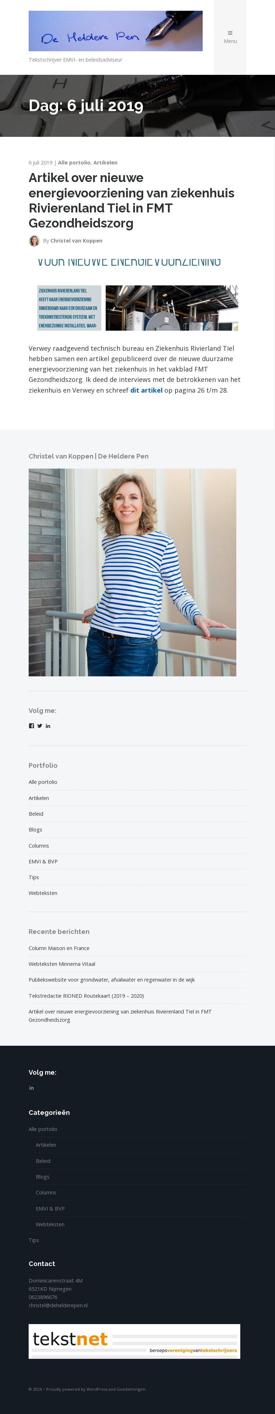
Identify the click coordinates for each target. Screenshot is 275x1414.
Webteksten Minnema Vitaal (62, 963)
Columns (39, 845)
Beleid (36, 813)
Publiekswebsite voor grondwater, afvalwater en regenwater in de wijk (112, 979)
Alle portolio (74, 162)
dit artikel (146, 390)
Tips (34, 877)
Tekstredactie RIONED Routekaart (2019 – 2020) (86, 995)
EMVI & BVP (43, 861)
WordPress (97, 1389)
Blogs (35, 829)
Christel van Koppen (76, 240)
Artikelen (105, 162)
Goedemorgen (131, 1389)
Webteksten (43, 893)
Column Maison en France (59, 948)
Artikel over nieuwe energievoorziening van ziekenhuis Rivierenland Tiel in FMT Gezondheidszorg (132, 200)
